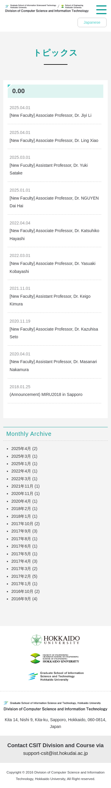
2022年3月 (21, 478)
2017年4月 (21, 561)
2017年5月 (21, 553)
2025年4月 (21, 448)
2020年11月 (22, 493)
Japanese (92, 22)
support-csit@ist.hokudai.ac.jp (55, 753)
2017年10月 (22, 523)
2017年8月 (21, 538)
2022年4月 (21, 471)
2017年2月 (21, 576)
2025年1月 (21, 463)
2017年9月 (21, 531)
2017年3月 (21, 568)
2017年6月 (21, 546)
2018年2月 (21, 508)
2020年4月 (21, 501)
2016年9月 (21, 598)
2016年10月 (22, 591)
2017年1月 (21, 583)
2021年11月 (22, 486)
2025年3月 (21, 456)
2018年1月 (21, 516)
